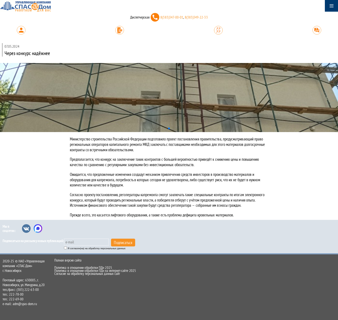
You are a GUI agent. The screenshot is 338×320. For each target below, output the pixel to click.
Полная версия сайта (67, 260)
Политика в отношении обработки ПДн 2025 (83, 267)
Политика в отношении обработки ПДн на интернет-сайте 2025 (95, 270)
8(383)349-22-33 (196, 17)
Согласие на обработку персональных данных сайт (87, 273)
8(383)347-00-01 (171, 17)
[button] (169, 128)
